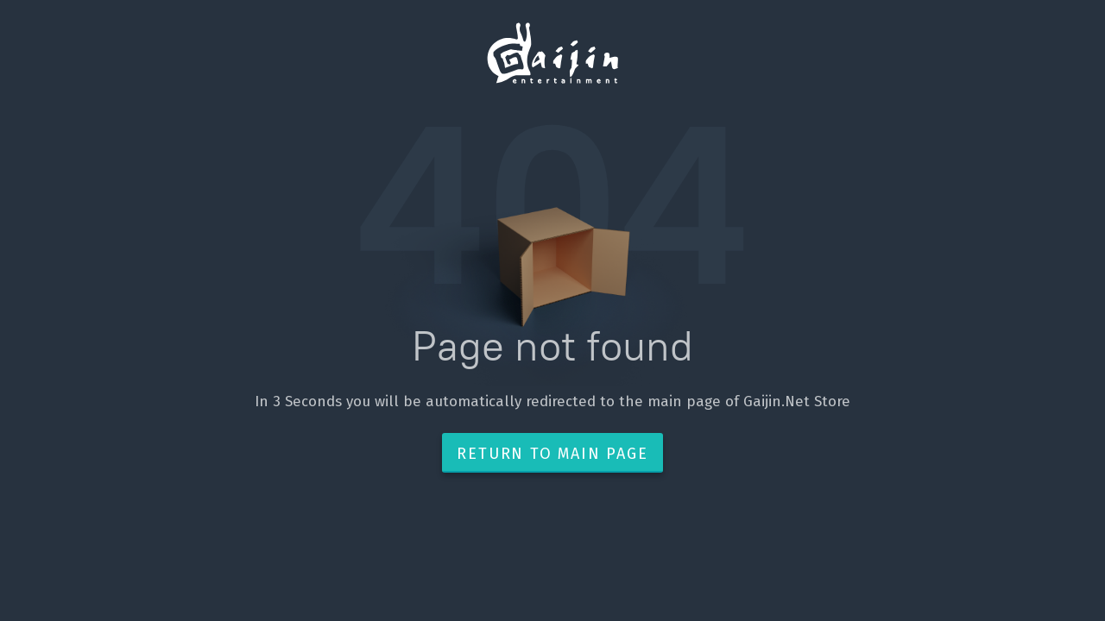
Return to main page (552, 453)
